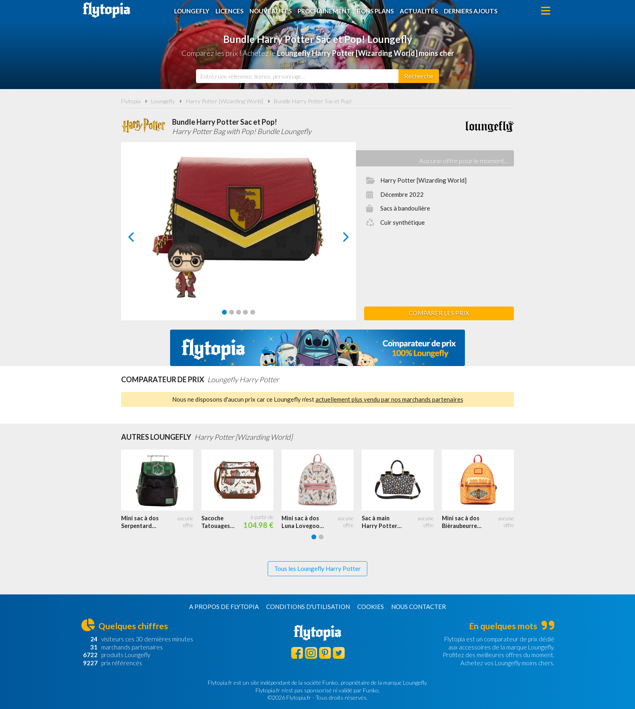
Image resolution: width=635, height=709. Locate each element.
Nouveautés (270, 11)
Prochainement (324, 11)
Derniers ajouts (470, 11)
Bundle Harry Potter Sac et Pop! (313, 101)
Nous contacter (418, 606)
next (337, 239)
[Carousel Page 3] (238, 312)
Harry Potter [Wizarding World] (224, 101)
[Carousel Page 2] (231, 312)
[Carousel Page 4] (245, 312)
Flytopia (106, 10)
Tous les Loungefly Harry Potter (317, 568)
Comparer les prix (439, 313)
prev (140, 239)
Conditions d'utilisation (308, 606)
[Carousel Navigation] (239, 237)
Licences (229, 11)
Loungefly (191, 11)
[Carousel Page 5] (252, 312)
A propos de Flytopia (224, 606)
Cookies (370, 606)
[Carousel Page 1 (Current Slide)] (224, 312)
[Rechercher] (418, 76)
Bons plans (375, 11)
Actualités (419, 11)
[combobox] (297, 76)
